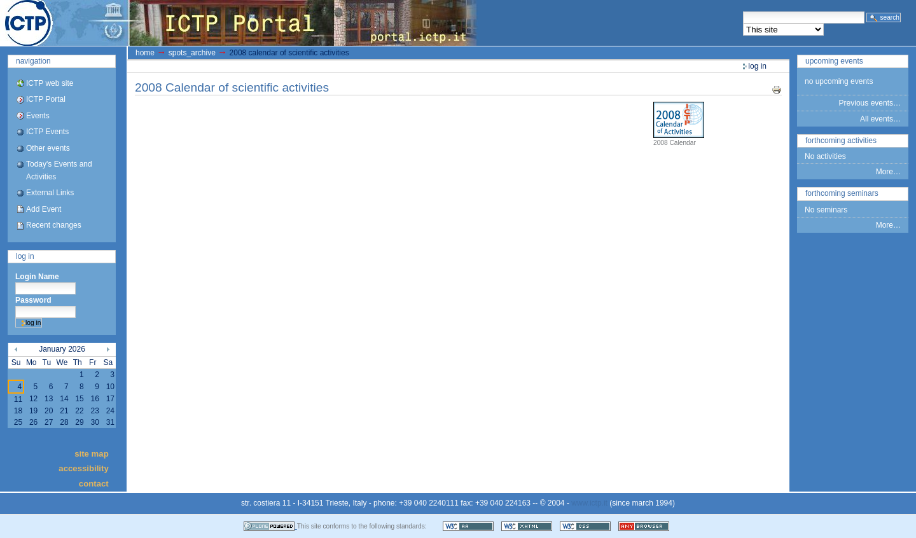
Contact (94, 483)
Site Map (91, 453)
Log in (25, 256)
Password (33, 300)
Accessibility (83, 468)
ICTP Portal (239, 23)
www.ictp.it (589, 503)
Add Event (43, 209)
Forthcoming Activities (841, 140)
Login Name (37, 276)
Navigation (33, 61)
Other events (48, 148)
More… (888, 171)
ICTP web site (49, 83)
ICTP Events (47, 131)
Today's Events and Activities (59, 170)
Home (145, 52)
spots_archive (192, 52)
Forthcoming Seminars (841, 193)
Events (38, 115)
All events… (880, 118)
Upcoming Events (834, 61)
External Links (50, 192)
